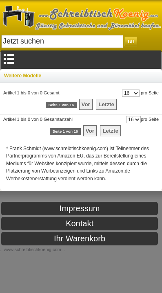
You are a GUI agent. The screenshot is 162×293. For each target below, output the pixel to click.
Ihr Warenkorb (79, 238)
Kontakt (79, 223)
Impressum (80, 208)
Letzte (106, 104)
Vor (86, 104)
